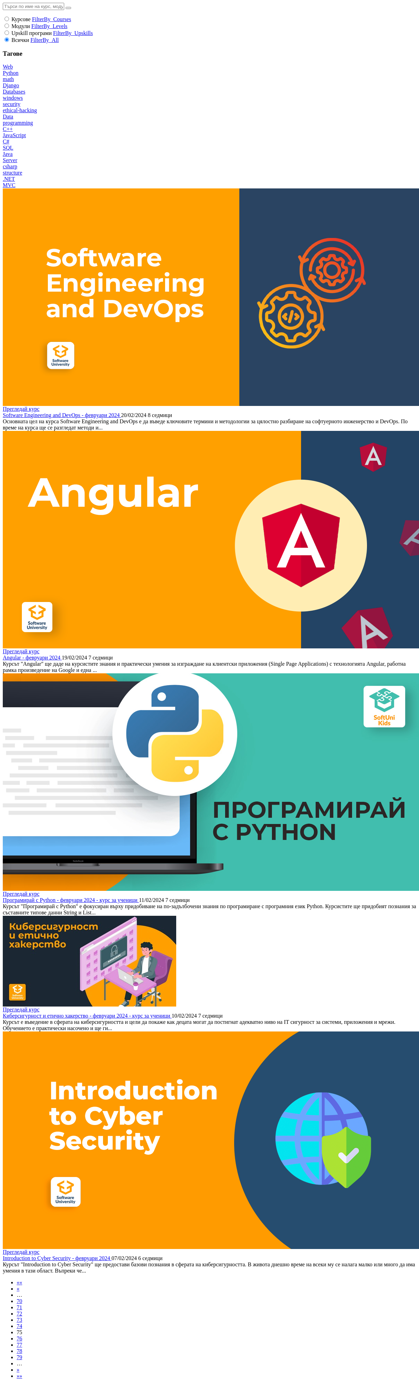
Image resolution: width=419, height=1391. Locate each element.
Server (10, 160)
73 (19, 1320)
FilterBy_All (45, 40)
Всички (20, 40)
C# (6, 141)
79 (19, 1357)
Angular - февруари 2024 (32, 658)
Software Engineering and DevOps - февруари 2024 (62, 415)
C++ (8, 129)
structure (12, 173)
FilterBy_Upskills (73, 33)
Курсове (21, 19)
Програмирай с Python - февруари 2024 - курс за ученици (71, 900)
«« (19, 1282)
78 (19, 1351)
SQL (8, 148)
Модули (20, 26)
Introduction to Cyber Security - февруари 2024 (57, 1258)
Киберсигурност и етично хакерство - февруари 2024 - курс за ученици (87, 1016)
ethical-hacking (20, 110)
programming (18, 123)
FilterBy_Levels (49, 26)
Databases (14, 92)
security (11, 104)
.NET (9, 179)
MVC (9, 185)
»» (19, 1376)
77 (19, 1345)
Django (11, 85)
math (8, 79)
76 (19, 1338)
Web (8, 67)
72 (19, 1314)
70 (19, 1301)
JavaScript (14, 135)
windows (13, 98)
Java (7, 154)
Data (8, 116)
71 (19, 1307)
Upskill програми (31, 33)
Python (10, 73)
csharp (10, 166)
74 (19, 1326)
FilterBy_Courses (51, 19)
